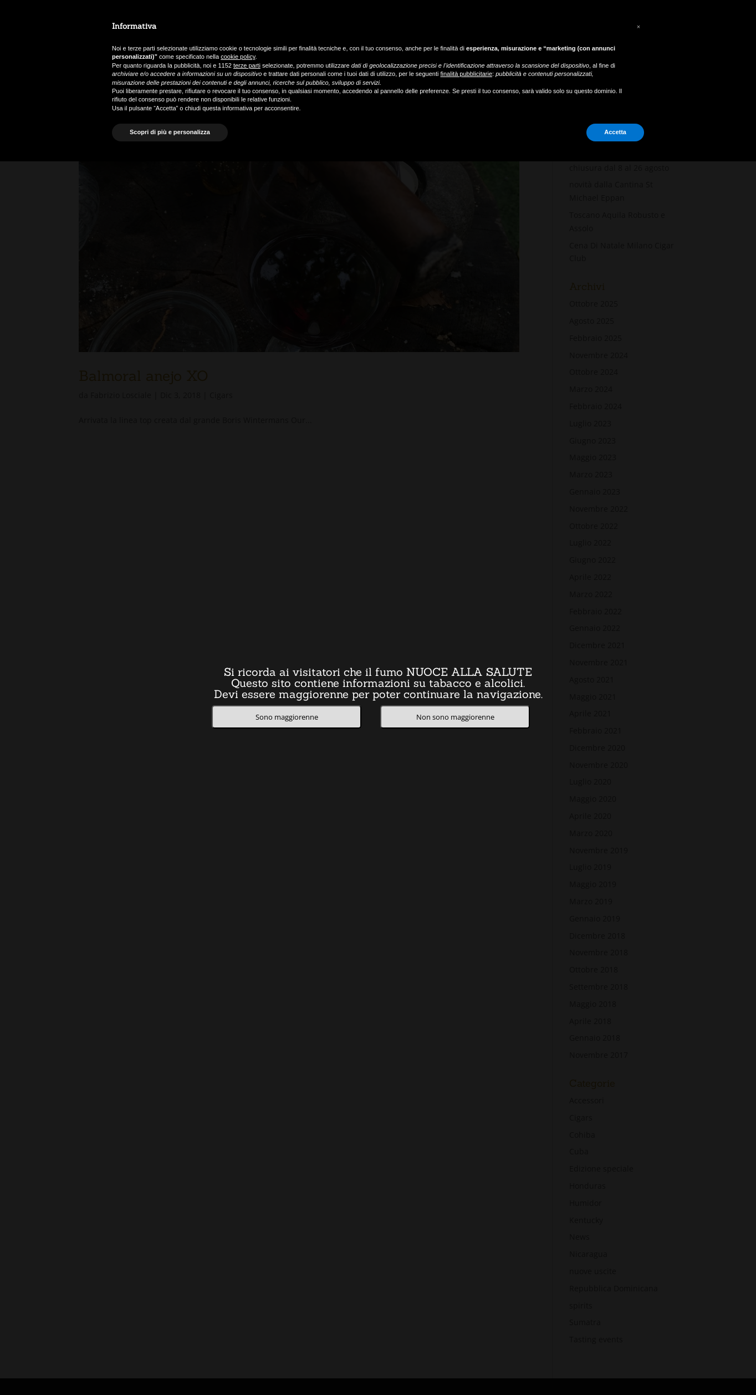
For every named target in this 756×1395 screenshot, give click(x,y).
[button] (638, 26)
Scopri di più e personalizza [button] (170, 132)
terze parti (246, 65)
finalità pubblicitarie (467, 73)
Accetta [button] (615, 132)
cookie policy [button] (238, 56)
